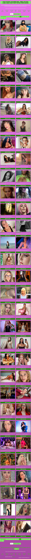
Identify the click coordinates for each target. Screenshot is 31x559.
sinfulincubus (18, 282)
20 (22, 16)
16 (14, 16)
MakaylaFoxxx (2, 182)
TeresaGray (18, 449)
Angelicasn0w (2, 349)
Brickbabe (2, 48)
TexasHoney (18, 415)
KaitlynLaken (2, 98)
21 (24, 16)
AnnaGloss (2, 232)
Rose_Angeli (18, 382)
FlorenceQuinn (2, 399)
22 (26, 16)
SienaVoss (2, 415)
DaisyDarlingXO (18, 232)
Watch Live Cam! (7, 35)
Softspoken (2, 115)
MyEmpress (2, 132)
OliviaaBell (2, 82)
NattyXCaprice (2, 449)
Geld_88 (17, 299)
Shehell (1, 499)
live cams (16, 548)
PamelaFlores (2, 382)
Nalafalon (1, 315)
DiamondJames (18, 365)
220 (3, 18)
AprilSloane (18, 332)
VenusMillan (18, 315)
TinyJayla (17, 132)
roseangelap (18, 399)
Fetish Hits (13, 556)
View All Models (3, 16)
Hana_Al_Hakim (18, 32)
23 (28, 16)
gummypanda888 (18, 82)
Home (12, 543)
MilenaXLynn (18, 499)
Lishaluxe (17, 349)
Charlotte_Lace (18, 98)
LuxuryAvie (18, 115)
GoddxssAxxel (18, 215)
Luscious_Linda (3, 65)
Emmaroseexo (18, 165)
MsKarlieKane (2, 299)
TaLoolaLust (18, 182)
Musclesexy (2, 365)
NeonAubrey (18, 65)
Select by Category (17, 543)
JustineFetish (2, 215)
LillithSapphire (2, 32)
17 (16, 16)
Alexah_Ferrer (2, 265)
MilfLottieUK (2, 282)
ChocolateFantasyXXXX (20, 48)
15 (12, 16)
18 (18, 16)
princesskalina (2, 332)
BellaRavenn (18, 265)
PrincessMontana (3, 165)
